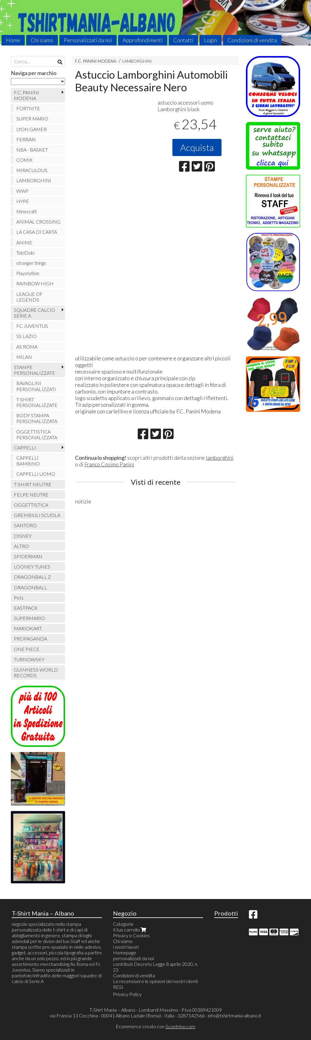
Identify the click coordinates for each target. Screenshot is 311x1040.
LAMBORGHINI (137, 61)
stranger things (31, 263)
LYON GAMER (31, 129)
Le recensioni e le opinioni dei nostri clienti (155, 981)
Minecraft (26, 211)
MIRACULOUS (31, 170)
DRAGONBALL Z (32, 577)
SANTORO (25, 525)
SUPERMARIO (29, 618)
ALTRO (21, 546)
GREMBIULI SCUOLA (37, 515)
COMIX (24, 160)
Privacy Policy (127, 994)
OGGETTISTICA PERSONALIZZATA (36, 434)
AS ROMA (26, 346)
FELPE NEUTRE (31, 494)
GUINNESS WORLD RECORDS (36, 672)
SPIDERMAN (28, 556)
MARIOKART (28, 628)
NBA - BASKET (32, 149)
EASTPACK (26, 608)
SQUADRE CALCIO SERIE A (34, 312)
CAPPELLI (25, 447)
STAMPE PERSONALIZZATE (34, 370)
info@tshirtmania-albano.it (234, 1015)
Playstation (27, 273)
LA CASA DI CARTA (36, 232)
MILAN (24, 357)
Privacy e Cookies (131, 935)
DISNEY (23, 536)
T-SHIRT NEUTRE (33, 484)
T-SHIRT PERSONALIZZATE (37, 402)
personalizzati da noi (133, 958)
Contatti (183, 40)
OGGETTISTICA (31, 505)
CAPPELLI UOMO (35, 474)
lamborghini (220, 457)
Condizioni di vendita (252, 40)
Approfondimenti (143, 40)
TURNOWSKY (29, 659)
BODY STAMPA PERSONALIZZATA (36, 418)
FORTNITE (28, 108)
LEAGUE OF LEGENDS (29, 296)
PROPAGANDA (30, 638)
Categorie (123, 924)
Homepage (124, 952)
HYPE (22, 201)
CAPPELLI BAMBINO (28, 460)
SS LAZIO (26, 336)
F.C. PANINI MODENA (95, 61)
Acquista (197, 147)
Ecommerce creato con (155, 1026)
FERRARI (26, 139)
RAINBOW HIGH (35, 283)
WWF (22, 191)
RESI (118, 987)
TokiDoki (25, 252)
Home (13, 40)
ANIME (24, 242)
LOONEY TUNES (32, 566)
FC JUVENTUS (32, 326)
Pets (19, 597)
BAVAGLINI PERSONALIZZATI (36, 386)
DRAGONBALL (30, 587)
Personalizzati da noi (88, 40)
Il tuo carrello (130, 929)
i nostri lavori (126, 947)
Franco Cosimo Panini (109, 464)
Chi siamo (42, 40)
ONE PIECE (26, 649)
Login (210, 40)
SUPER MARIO (32, 118)
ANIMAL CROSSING (38, 221)
